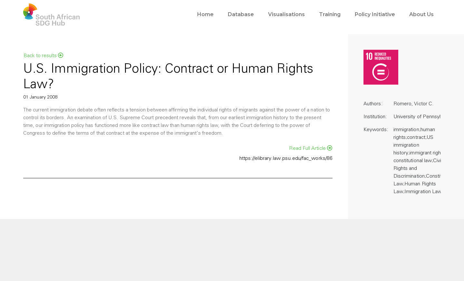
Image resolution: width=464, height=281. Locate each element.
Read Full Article (310, 148)
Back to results (43, 55)
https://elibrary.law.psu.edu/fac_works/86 (286, 158)
